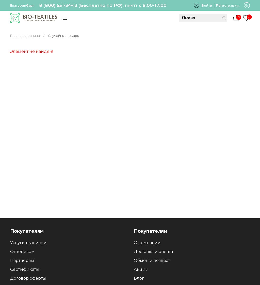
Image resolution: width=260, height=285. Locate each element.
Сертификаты (24, 269)
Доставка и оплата (153, 251)
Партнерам (22, 260)
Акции (141, 269)
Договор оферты (28, 278)
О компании (147, 242)
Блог (139, 278)
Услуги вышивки (28, 242)
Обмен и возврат (152, 260)
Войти (207, 5)
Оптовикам (22, 251)
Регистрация (227, 5)
